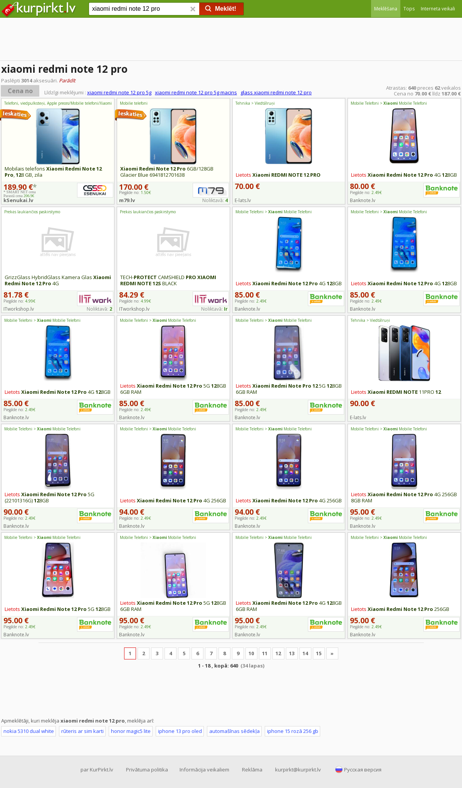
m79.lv (127, 200)
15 (318, 653)
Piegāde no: (366, 192)
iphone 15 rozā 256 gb (292, 731)
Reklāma (252, 769)
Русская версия (362, 769)
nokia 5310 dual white (28, 731)
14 (305, 653)
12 (278, 653)
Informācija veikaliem (204, 769)
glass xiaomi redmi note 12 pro (276, 92)
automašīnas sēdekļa (234, 731)
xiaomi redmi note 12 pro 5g (119, 92)
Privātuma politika (147, 769)
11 (264, 653)
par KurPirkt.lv (97, 769)
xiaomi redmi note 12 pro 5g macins (196, 92)
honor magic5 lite (131, 731)
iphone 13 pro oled (180, 731)
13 (291, 653)
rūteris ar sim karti (82, 731)
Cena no (20, 91)
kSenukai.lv (18, 200)
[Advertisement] (231, 40)
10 (251, 653)
